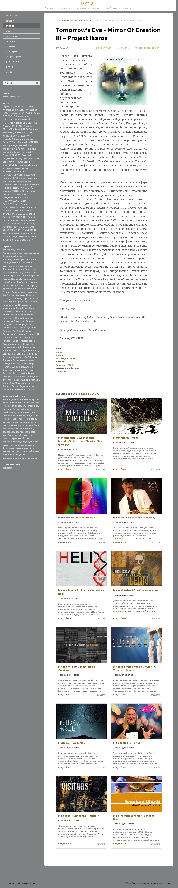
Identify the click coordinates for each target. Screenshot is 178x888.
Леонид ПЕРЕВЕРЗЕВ (14, 178)
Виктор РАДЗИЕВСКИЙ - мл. (18, 145)
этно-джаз (31, 458)
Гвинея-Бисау (10, 376)
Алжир (22, 253)
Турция (7, 344)
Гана (33, 272)
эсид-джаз (19, 454)
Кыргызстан (21, 301)
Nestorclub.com (163, 883)
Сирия (15, 386)
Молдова (29, 311)
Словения (19, 334)
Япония (32, 389)
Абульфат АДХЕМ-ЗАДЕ (24, 106)
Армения (7, 256)
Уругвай (17, 347)
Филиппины (20, 389)
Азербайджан (10, 253)
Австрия (19, 249)
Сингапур (27, 331)
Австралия (8, 249)
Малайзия (21, 308)
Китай (6, 298)
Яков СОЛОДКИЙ (23, 240)
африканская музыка (14, 402)
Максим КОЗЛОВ (12, 184)
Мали (31, 308)
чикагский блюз (30, 451)
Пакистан (19, 321)
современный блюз (20, 438)
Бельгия (31, 259)
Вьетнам (17, 272)
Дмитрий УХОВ (30, 158)
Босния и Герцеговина (15, 360)
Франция (8, 350)
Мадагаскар (27, 363)
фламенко (8, 448)
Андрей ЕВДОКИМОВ (26, 122)
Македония (9, 308)
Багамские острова (13, 370)
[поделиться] (103, 48)
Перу (5, 324)
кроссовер (8, 431)
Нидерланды (28, 314)
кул (4, 409)
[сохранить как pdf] (147, 48)
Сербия (17, 331)
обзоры (69, 20)
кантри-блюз (10, 425)
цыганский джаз (12, 451)
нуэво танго (18, 418)
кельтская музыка (12, 428)
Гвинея (32, 373)
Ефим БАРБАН (20, 165)
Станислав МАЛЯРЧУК (23, 220)
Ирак (26, 285)
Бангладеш (9, 259)
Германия (15, 275)
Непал (6, 314)
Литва (13, 305)
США (36, 334)
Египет (21, 376)
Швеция (21, 353)
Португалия (25, 324)
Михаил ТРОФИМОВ (14, 191)
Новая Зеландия (24, 318)
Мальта (7, 366)
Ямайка (34, 357)
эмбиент (7, 454)
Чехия (28, 350)
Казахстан (31, 292)
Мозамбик (8, 383)
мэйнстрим (29, 412)
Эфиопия (18, 357)
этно (19, 96)
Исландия (20, 288)
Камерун (20, 295)
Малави (35, 379)
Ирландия (8, 288)
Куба (11, 301)
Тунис (15, 340)
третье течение (18, 444)
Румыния (31, 327)
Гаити (6, 275)
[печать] (123, 48)
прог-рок (28, 428)
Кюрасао (14, 363)
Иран (33, 285)
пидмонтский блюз (28, 425)
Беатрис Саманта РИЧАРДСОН (19, 233)
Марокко (7, 311)
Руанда (7, 386)
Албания (30, 366)
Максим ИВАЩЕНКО (22, 181)
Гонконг (26, 275)
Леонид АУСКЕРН (28, 174)
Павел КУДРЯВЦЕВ (13, 210)
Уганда (16, 344)
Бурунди (7, 266)
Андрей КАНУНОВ (13, 126)
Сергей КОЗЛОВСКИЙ (14, 217)
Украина (7, 347)
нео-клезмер (18, 415)
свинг (25, 435)
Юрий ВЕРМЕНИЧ (12, 230)
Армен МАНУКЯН (23, 132)
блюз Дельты (19, 405)
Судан (29, 334)
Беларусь (21, 259)
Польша (13, 324)
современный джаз (13, 458)
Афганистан (19, 256)
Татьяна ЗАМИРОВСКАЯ (16, 223)
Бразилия (27, 262)
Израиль (33, 282)
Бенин (6, 262)
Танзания (8, 389)
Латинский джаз (22, 409)
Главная (49, 8)
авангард (8, 399)
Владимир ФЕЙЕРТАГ (14, 148)
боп (9, 409)
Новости (65, 8)
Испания (31, 288)
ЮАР (26, 357)
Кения (31, 360)
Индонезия (17, 285)
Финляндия (29, 347)
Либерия (17, 379)
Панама (30, 321)
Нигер (30, 383)
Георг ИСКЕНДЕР (23, 152)
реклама (7, 467)
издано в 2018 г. (82, 20)
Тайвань (17, 337)
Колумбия (15, 298)
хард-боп (29, 448)
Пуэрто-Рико (10, 327)
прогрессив (21, 431)
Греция (35, 275)
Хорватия (19, 350)
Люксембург (25, 305)
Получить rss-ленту (119, 8)
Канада (30, 295)
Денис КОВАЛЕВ (11, 155)
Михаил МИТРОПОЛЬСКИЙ (17, 187)
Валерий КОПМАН (28, 142)
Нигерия (15, 314)
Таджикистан (27, 386)
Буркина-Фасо (10, 373)
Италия (7, 292)
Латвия (33, 301)
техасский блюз (11, 441)
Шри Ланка (18, 366)
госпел (6, 415)
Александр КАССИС (13, 109)
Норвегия (8, 321)
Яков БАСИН (29, 230)
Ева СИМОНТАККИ (13, 161)
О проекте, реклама (88, 8)
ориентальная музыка (24, 422)
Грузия (6, 279)
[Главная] (88, 3)
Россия (21, 327)
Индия (6, 285)
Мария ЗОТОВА (30, 184)
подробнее (64, 469)
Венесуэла (18, 269)
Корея (25, 298)
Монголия (20, 383)
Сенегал (7, 331)
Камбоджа (8, 295)
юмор (9, 71)
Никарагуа (8, 318)
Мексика (18, 311)
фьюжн (19, 448)
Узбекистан (27, 344)
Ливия (26, 379)
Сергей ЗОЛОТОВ (26, 213)
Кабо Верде (18, 292)
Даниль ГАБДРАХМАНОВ (16, 236)
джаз (12, 96)
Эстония (7, 357)
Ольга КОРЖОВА (28, 207)
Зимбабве (22, 282)
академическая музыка (26, 399)
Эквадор (31, 353)
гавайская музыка (12, 412)
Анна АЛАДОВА (23, 129)
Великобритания (22, 266)
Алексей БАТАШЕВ (22, 113)
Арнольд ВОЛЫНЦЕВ (14, 135)
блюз (5, 96)
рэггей (17, 435)
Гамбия (23, 373)
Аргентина (33, 253)
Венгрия (7, 269)
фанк (31, 444)
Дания (14, 279)
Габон (26, 272)
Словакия (8, 334)
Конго (30, 376)
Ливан (6, 305)
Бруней (29, 370)
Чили (35, 350)
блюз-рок (33, 405)
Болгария (15, 262)
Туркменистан (27, 340)
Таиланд (7, 337)
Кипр (5, 363)
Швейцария (9, 353)
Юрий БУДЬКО (26, 227)
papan (6, 106)
